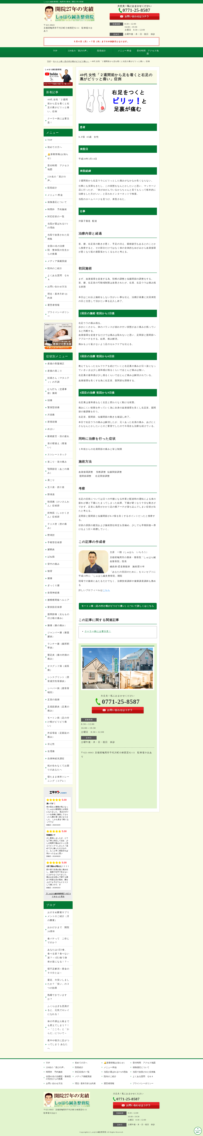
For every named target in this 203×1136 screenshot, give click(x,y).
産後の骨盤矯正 (56, 363)
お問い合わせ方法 (57, 286)
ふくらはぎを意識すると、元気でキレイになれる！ (58, 1010)
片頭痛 (51, 414)
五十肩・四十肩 (56, 487)
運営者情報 (54, 305)
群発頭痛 (52, 422)
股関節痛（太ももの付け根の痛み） (58, 616)
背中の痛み (54, 564)
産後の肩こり (55, 371)
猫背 (50, 571)
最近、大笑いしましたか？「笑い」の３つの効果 (58, 984)
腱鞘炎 (51, 549)
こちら (106, 590)
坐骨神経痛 (54, 592)
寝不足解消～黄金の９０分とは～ (58, 971)
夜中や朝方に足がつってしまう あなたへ (58, 1044)
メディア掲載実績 (57, 261)
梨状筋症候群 (55, 607)
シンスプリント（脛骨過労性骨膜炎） (58, 679)
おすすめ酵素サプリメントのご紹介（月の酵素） (58, 916)
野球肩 (51, 494)
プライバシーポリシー (58, 314)
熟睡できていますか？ (57, 997)
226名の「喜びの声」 (78, 51)
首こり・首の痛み (57, 462)
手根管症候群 (55, 542)
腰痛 (50, 578)
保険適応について (57, 202)
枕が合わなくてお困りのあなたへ (58, 767)
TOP (55, 51)
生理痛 (51, 751)
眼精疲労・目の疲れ (58, 436)
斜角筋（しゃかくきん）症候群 (58, 515)
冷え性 (51, 744)
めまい (51, 429)
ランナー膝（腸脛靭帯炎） (58, 646)
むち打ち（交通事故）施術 (57, 391)
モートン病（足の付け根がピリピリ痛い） (71, 61)
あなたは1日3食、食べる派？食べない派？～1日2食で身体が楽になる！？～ (58, 956)
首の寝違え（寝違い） (57, 445)
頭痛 (50, 400)
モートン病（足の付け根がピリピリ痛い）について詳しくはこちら (117, 606)
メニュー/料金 (125, 51)
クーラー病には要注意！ (98, 631)
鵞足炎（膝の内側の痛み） (58, 657)
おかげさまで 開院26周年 (58, 929)
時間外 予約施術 (57, 209)
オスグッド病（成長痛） (58, 668)
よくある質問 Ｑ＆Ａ (58, 277)
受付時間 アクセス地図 (148, 52)
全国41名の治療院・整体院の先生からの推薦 (58, 250)
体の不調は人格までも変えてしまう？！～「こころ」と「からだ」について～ (58, 1027)
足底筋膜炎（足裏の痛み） (58, 708)
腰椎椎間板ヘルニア (58, 600)
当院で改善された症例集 (58, 237)
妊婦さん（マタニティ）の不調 (58, 380)
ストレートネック (57, 454)
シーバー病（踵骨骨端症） (58, 690)
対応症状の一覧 (56, 216)
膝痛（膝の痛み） (57, 625)
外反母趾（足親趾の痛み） (58, 735)
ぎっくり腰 (54, 585)
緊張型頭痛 (54, 407)
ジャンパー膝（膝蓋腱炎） (58, 634)
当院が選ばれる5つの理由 (58, 226)
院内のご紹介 (55, 268)
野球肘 (51, 535)
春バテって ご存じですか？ (58, 940)
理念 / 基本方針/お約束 (58, 296)
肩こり (51, 480)
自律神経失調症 (56, 758)
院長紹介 (101, 51)
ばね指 (51, 557)
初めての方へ (55, 147)
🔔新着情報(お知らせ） (58, 156)
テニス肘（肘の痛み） (57, 526)
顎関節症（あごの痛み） (58, 471)
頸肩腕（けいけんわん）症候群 (58, 504)
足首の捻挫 (54, 699)
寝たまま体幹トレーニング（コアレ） (58, 779)
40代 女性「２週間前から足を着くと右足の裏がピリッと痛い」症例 (58, 105)
